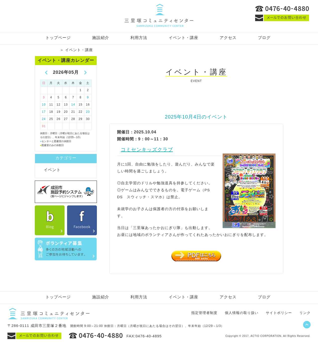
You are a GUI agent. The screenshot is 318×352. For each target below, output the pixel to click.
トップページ (58, 38)
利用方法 (138, 38)
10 (44, 104)
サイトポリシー (279, 313)
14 (73, 104)
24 (44, 119)
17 (44, 112)
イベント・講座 (183, 38)
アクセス (228, 38)
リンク (305, 313)
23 (88, 112)
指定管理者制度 (204, 313)
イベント (52, 170)
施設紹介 (100, 38)
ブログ (264, 38)
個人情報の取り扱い (241, 313)
